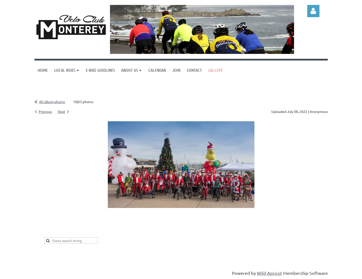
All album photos (52, 101)
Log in (313, 11)
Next (61, 111)
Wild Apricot (269, 273)
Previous (45, 111)
